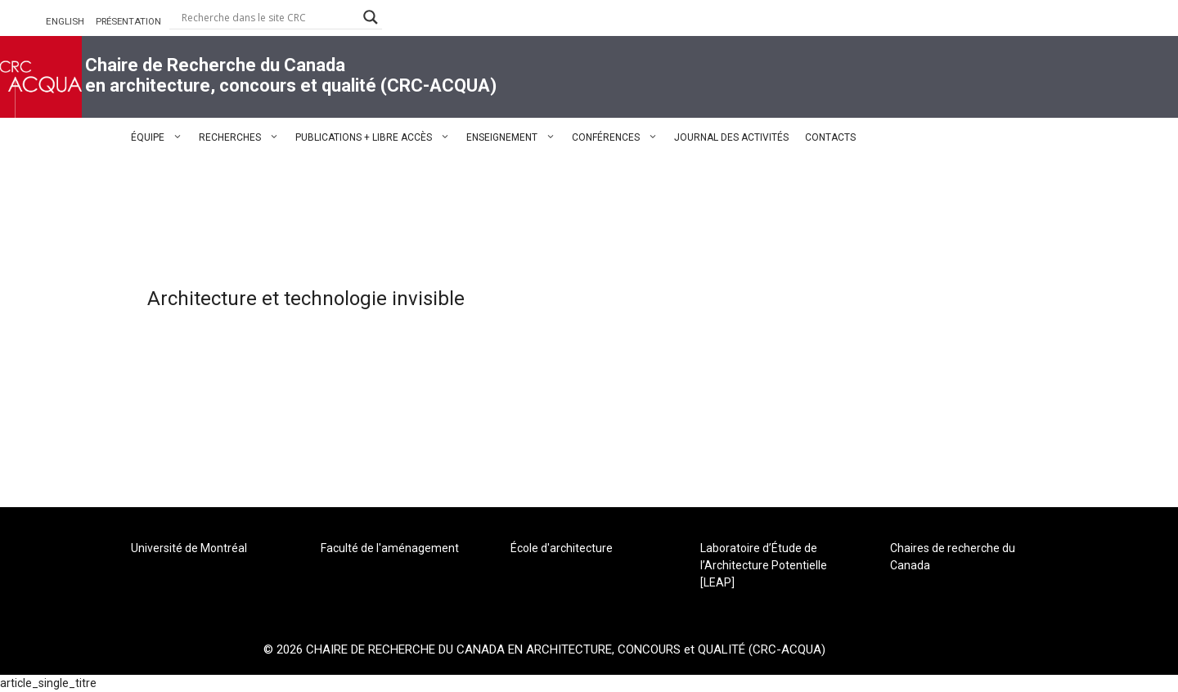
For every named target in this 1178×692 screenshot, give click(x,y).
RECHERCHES (243, 137)
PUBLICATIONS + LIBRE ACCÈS (376, 137)
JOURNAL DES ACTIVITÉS (731, 137)
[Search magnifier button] (370, 17)
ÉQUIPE (161, 137)
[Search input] (268, 17)
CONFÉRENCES (619, 137)
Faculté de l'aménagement (390, 548)
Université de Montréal (189, 548)
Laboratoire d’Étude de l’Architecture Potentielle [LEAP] (763, 565)
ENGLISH (65, 21)
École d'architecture (561, 548)
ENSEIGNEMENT (515, 137)
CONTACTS (830, 137)
